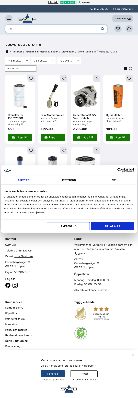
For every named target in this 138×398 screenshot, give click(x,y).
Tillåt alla (112, 226)
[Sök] (102, 29)
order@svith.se (125, 9)
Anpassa (68, 226)
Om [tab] (114, 179)
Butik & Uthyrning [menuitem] (16, 341)
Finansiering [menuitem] (12, 346)
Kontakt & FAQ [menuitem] (14, 308)
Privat (84, 374)
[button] (8, 18)
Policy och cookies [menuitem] (16, 330)
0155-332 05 (101, 9)
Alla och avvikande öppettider (92, 290)
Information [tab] (69, 179)
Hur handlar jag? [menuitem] (15, 319)
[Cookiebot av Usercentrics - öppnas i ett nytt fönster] (119, 170)
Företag (52, 374)
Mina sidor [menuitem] (11, 324)
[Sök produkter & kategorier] (56, 29)
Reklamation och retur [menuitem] (18, 335)
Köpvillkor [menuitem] (11, 313)
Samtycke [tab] (24, 179)
